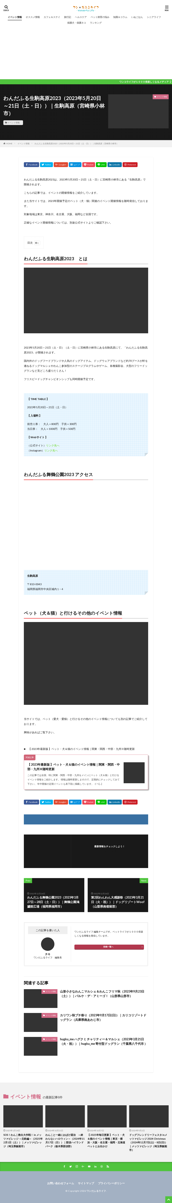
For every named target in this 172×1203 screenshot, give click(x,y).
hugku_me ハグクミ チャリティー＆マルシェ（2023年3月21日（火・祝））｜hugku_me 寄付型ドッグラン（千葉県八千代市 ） (103, 1041)
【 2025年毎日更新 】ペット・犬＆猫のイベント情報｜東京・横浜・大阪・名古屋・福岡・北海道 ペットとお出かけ (106, 1140)
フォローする (109, 850)
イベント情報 (15, 17)
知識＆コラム (120, 17)
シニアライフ (154, 17)
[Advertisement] (86, 50)
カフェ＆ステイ (52, 17)
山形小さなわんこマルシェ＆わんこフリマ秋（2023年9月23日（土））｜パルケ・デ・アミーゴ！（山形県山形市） (102, 994)
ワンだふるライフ (96, 1190)
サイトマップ (86, 1183)
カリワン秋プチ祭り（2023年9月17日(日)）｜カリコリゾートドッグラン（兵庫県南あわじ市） (103, 1017)
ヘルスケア (81, 17)
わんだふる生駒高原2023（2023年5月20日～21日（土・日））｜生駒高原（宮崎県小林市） (76, 143)
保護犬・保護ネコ (76, 22)
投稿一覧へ (108, 946)
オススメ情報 (33, 17)
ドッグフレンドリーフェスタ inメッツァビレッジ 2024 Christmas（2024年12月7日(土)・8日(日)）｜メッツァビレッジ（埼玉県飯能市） (148, 1142)
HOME (9, 143)
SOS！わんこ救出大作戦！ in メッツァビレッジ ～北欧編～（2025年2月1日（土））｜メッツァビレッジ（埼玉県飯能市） (23, 1140)
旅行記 (67, 17)
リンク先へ (52, 445)
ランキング (96, 22)
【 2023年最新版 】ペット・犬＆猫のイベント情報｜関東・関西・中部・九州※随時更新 (73, 767)
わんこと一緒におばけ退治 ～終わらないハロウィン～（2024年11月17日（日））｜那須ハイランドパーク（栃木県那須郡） (65, 1140)
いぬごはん (137, 17)
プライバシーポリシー (111, 1183)
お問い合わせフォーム (60, 1183)
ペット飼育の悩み (100, 17)
